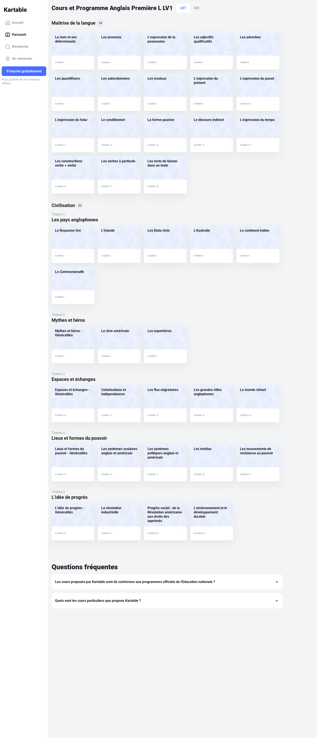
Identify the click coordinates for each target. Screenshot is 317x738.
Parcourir (15, 34)
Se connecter (18, 58)
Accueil (14, 22)
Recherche (16, 46)
